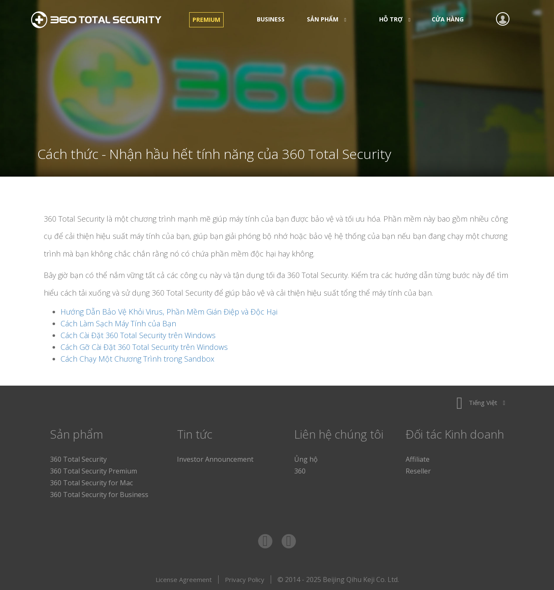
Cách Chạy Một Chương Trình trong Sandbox (137, 359)
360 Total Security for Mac (91, 482)
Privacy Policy (244, 579)
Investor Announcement (215, 459)
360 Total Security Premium (93, 471)
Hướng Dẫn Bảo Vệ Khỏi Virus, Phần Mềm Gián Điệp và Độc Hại (169, 312)
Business (271, 19)
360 (300, 471)
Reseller (418, 471)
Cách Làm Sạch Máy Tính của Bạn (118, 323)
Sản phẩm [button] (324, 19)
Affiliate (418, 459)
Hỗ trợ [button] (392, 19)
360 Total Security (100, 19)
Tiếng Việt (480, 402)
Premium (206, 20)
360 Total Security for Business (99, 494)
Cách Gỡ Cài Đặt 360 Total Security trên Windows (144, 347)
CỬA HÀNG (448, 19)
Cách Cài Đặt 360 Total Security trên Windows (138, 335)
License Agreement (184, 579)
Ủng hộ (306, 459)
